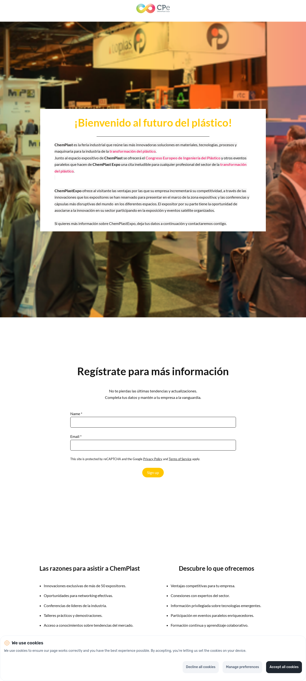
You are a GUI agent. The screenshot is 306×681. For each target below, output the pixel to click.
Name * (76, 414)
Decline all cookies (200, 667)
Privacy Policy (152, 459)
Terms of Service (180, 459)
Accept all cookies (284, 667)
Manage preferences (242, 667)
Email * (76, 436)
